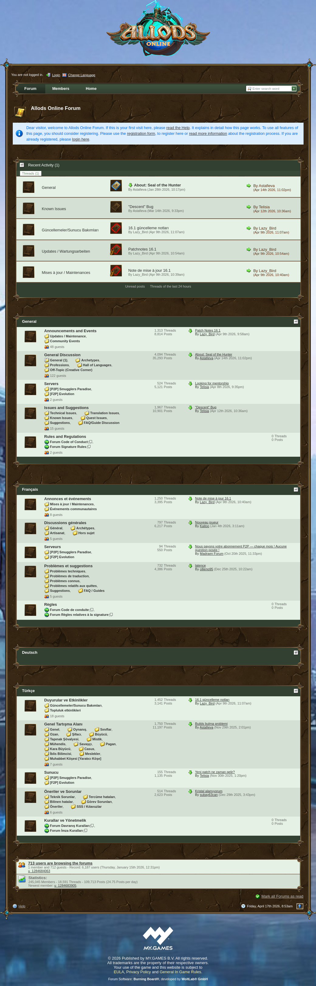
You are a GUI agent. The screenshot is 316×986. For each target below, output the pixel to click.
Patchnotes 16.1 (142, 249)
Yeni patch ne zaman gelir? (215, 772)
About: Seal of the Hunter (157, 185)
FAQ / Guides (94, 590)
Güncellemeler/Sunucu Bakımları (70, 230)
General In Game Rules (180, 972)
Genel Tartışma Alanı (63, 724)
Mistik (97, 739)
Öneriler (56, 806)
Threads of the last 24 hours (170, 286)
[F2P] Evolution (62, 394)
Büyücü (101, 734)
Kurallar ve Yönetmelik (65, 820)
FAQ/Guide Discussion (101, 423)
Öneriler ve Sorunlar (63, 791)
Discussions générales (65, 522)
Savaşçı (85, 744)
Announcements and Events (70, 331)
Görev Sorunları (99, 801)
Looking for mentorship (212, 383)
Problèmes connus (65, 581)
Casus (89, 749)
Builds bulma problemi (211, 723)
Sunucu (51, 772)
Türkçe (28, 690)
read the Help (178, 127)
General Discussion (62, 355)
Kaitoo (204, 526)
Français (30, 489)
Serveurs (52, 546)
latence (200, 565)
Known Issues (54, 208)
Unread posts (135, 286)
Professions (59, 365)
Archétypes (85, 528)
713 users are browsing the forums (60, 863)
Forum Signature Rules (68, 447)
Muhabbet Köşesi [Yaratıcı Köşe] (75, 758)
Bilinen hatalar (61, 801)
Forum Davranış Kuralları (70, 825)
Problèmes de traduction (69, 576)
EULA (119, 972)
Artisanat (57, 533)
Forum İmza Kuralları (66, 830)
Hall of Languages (97, 365)
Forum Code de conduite (69, 610)
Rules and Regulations (65, 436)
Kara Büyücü (60, 749)
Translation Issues (104, 413)
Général (56, 528)
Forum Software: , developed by (158, 979)
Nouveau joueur (206, 522)
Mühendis (58, 744)
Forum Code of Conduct (69, 442)
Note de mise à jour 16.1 (149, 270)
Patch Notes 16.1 (207, 330)
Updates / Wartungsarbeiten (66, 251)
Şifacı (76, 734)
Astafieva (139, 189)
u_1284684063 (39, 871)
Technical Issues (63, 413)
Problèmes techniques (67, 571)
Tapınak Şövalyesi (64, 739)
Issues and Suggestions (66, 407)
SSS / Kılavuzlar (89, 806)
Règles (50, 604)
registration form (141, 133)
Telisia (264, 207)
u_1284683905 (65, 885)
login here (80, 139)
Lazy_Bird (140, 232)
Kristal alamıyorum (208, 791)
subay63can (209, 795)
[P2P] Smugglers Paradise (70, 389)
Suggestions (60, 423)
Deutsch (30, 652)
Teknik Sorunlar (62, 797)
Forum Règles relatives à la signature (79, 614)
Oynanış (79, 729)
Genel (54, 729)
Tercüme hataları (102, 797)
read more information (208, 133)
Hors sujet (86, 533)
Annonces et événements (67, 498)
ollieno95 (206, 569)
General (49, 187)
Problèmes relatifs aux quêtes (73, 586)
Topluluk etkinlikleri (65, 710)
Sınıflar (106, 729)
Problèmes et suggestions (68, 566)
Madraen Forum (211, 553)
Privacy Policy (138, 972)
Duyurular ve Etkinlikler (66, 700)
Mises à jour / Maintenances (66, 272)
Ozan (54, 734)
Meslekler (92, 754)
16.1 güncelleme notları (148, 228)
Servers (51, 383)
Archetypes (90, 360)
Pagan (111, 744)
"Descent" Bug (140, 206)
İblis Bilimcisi (60, 754)
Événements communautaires (73, 509)
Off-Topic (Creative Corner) (71, 370)
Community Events (65, 341)
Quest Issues (96, 418)
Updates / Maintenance (68, 336)
